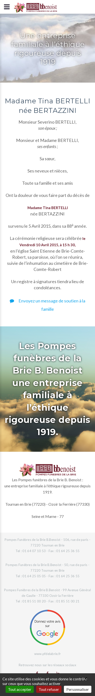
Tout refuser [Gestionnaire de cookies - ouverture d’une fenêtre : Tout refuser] (49, 689)
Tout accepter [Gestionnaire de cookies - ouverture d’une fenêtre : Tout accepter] (19, 689)
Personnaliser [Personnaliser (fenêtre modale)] (77, 689)
